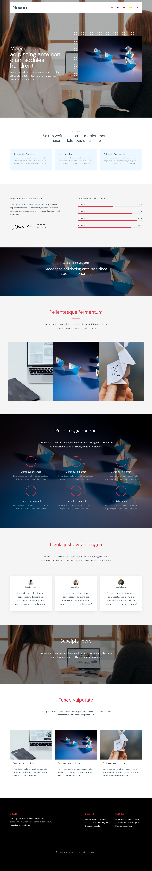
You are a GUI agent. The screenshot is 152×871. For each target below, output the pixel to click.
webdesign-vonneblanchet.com (82, 852)
